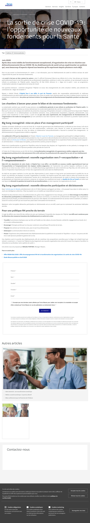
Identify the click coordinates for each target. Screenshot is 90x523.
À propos (75, 7)
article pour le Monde (19, 140)
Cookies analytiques (36, 507)
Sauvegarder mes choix (78, 510)
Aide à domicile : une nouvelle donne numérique (17, 392)
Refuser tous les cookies (78, 496)
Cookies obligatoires (14, 507)
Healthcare (9, 53)
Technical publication (19, 53)
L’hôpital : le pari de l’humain (44, 136)
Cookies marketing (58, 507)
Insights (61, 7)
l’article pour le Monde (12, 189)
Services (55, 7)
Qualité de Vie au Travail (71, 179)
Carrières (68, 7)
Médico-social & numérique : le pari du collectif (17, 395)
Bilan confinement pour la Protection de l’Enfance (18, 398)
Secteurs (48, 7)
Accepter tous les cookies (78, 491)
